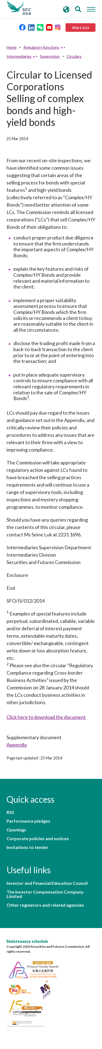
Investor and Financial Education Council (47, 883)
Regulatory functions (41, 47)
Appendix (17, 745)
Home (12, 47)
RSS (10, 812)
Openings (16, 830)
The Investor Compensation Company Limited (45, 894)
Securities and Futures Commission (19, 8)
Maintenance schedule (27, 941)
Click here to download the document (46, 717)
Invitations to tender (27, 847)
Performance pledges (28, 821)
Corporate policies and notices (38, 838)
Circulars (74, 56)
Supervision (50, 56)
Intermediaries (19, 56)
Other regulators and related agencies (45, 905)
